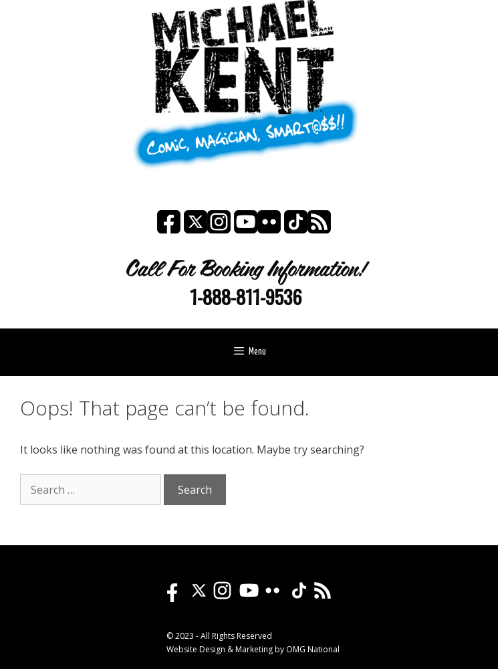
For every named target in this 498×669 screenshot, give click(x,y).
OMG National (313, 649)
